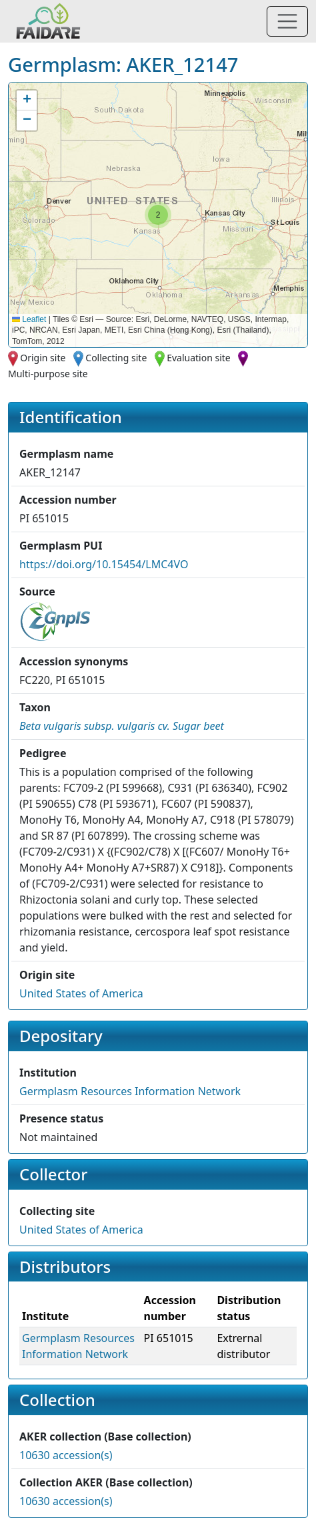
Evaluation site (199, 357)
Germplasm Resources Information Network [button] (130, 1091)
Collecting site (116, 357)
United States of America (81, 993)
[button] (158, 215)
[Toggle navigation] (287, 21)
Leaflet (29, 319)
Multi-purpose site (48, 373)
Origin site (42, 357)
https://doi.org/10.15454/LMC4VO (103, 564)
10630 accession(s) (66, 1455)
